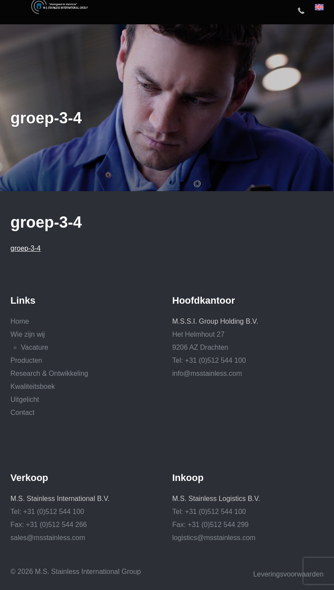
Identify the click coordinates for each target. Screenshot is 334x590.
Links (22, 300)
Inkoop (188, 478)
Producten (26, 360)
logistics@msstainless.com (213, 537)
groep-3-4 (25, 248)
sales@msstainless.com (47, 537)
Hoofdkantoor (203, 300)
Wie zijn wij (27, 334)
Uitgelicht (24, 399)
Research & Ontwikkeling (49, 373)
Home (19, 321)
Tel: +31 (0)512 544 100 (209, 360)
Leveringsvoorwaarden (288, 574)
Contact (22, 412)
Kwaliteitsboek (32, 386)
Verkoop (29, 478)
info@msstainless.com (207, 373)
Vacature (34, 347)
